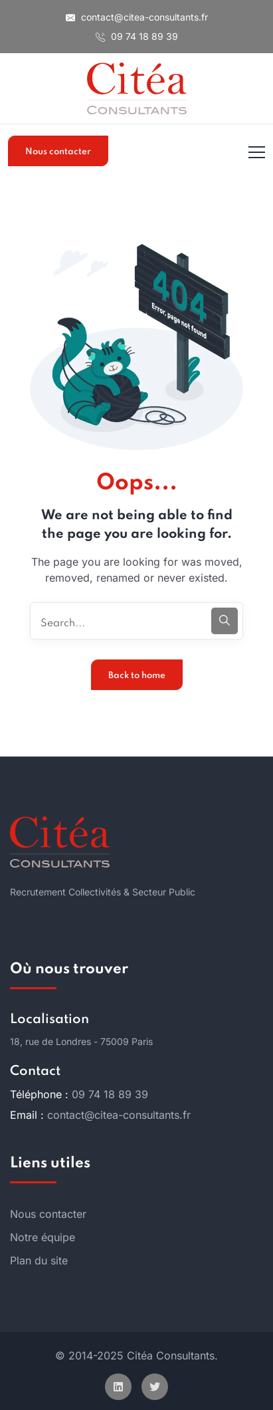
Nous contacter (58, 152)
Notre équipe (42, 1237)
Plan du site (39, 1260)
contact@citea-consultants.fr (137, 17)
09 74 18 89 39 (137, 36)
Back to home (136, 675)
